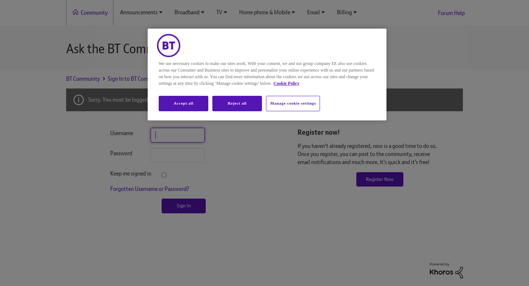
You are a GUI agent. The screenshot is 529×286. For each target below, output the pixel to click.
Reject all (237, 103)
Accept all (183, 103)
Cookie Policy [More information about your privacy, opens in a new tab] (286, 83)
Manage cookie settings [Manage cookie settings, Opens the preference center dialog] (293, 103)
